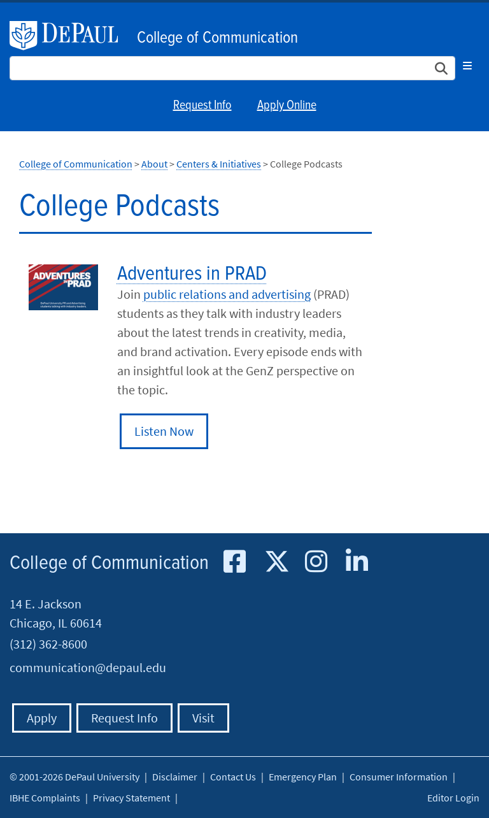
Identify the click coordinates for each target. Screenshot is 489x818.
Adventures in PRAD (192, 274)
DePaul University (70, 35)
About (154, 163)
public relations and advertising (227, 294)
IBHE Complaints (45, 797)
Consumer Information (399, 776)
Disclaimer (174, 776)
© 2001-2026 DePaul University (74, 776)
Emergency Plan (303, 776)
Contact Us (233, 776)
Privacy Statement (131, 797)
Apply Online (286, 105)
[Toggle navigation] (467, 65)
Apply (42, 718)
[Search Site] (232, 68)
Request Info (202, 105)
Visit (203, 718)
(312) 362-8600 (48, 644)
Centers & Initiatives (218, 163)
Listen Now (164, 431)
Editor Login (453, 797)
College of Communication (217, 38)
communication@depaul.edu (88, 667)
